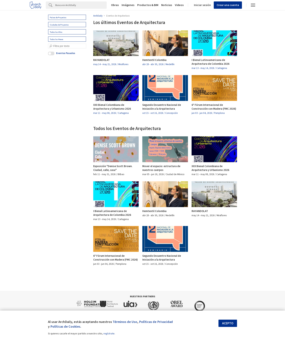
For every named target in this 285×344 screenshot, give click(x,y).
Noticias (166, 5)
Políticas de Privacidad (156, 321)
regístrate (109, 333)
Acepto (227, 323)
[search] (50, 46)
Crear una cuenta (228, 5)
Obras (115, 5)
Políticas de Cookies (65, 326)
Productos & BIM (147, 5)
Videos (179, 5)
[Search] (81, 5)
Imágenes (128, 5)
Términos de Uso (125, 321)
